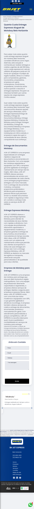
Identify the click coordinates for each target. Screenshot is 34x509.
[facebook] (19, 1)
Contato (15, 470)
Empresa (15, 464)
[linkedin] (16, 1)
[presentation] (17, 373)
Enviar (17, 381)
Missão (15, 466)
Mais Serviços (17, 474)
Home (15, 462)
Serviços (15, 468)
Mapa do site (17, 472)
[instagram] (13, 1)
